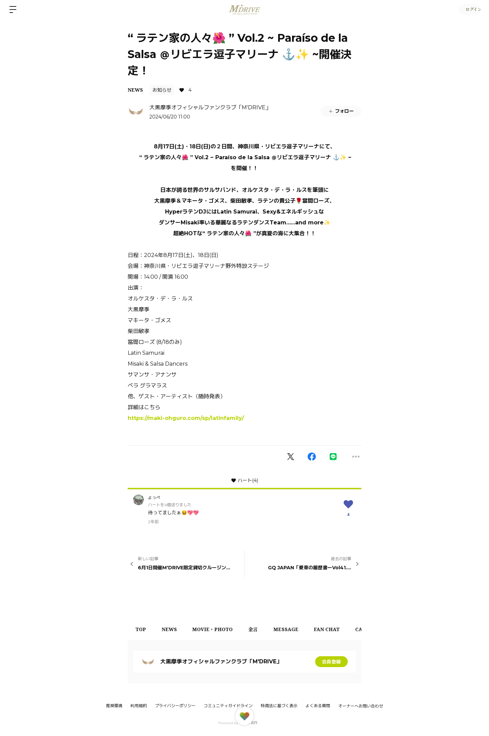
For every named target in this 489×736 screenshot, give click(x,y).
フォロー (341, 111)
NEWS (135, 90)
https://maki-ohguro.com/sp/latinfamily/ (186, 418)
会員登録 (331, 662)
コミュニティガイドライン (228, 705)
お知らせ (161, 90)
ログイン (469, 9)
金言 (258, 629)
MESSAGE (292, 629)
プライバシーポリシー (175, 705)
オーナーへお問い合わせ (360, 706)
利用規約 (138, 705)
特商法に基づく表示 (279, 705)
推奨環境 (114, 705)
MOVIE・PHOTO (216, 629)
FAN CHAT (335, 629)
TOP (141, 629)
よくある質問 (318, 705)
